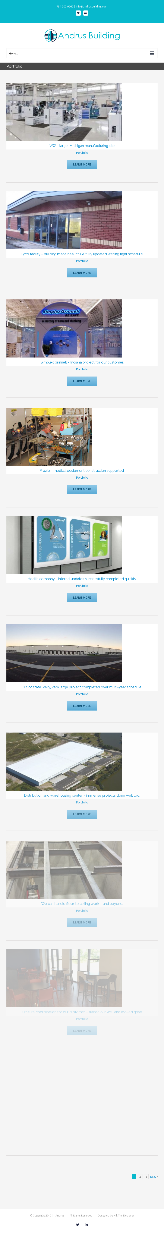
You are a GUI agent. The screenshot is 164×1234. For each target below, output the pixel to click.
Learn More (82, 164)
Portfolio (82, 153)
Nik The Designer (124, 1215)
